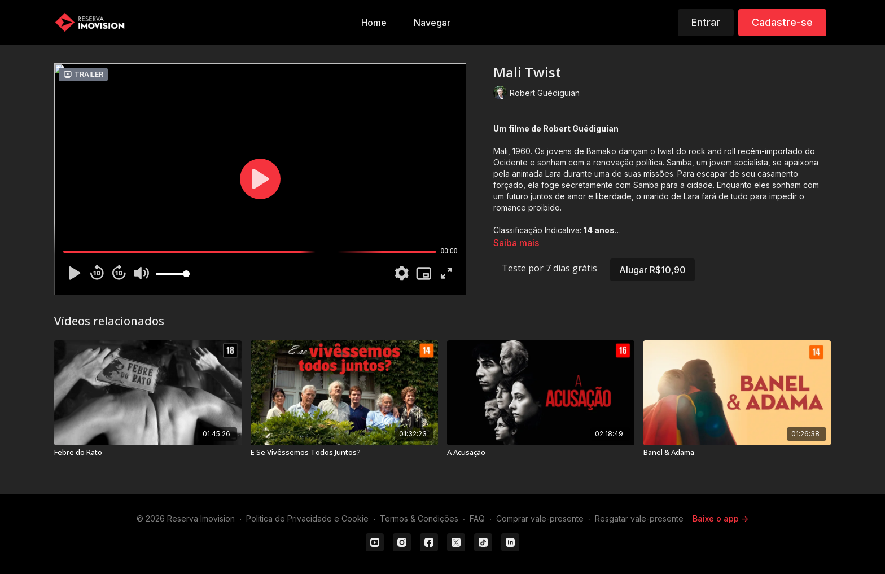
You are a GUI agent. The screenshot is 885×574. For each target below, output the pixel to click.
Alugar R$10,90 (652, 269)
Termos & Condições (419, 518)
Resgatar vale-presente (639, 518)
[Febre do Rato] (148, 452)
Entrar (705, 22)
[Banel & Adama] (737, 452)
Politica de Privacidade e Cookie (307, 518)
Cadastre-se (782, 22)
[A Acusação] (540, 452)
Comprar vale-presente (540, 518)
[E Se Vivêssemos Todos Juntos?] (344, 452)
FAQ (477, 518)
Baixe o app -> (720, 518)
